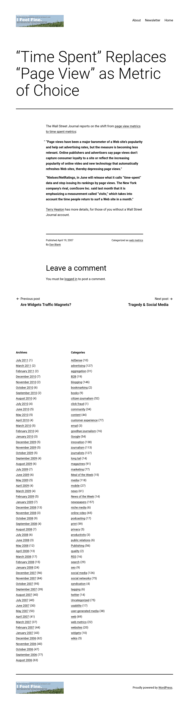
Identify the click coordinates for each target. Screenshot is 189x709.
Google (75, 436)
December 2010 (26, 376)
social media (79, 573)
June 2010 (22, 409)
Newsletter (152, 20)
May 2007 (22, 611)
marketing (77, 469)
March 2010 (23, 425)
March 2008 (23, 556)
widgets (76, 633)
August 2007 (24, 594)
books (75, 393)
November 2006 (26, 644)
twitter (75, 594)
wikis (74, 638)
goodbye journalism (83, 431)
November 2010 (26, 382)
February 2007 (25, 627)
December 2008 (26, 507)
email (74, 425)
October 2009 (24, 453)
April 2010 (22, 420)
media (75, 480)
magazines (78, 463)
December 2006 (26, 638)
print (74, 523)
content (76, 414)
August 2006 (24, 660)
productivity (78, 534)
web (73, 616)
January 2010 (24, 436)
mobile (75, 485)
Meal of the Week (82, 474)
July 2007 (22, 600)
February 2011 (25, 371)
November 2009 (26, 447)
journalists (77, 453)
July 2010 (22, 403)
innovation (77, 442)
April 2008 (22, 551)
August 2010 (24, 398)
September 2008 (26, 523)
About (136, 20)
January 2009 (24, 502)
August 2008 (24, 529)
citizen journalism (82, 398)
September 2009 (26, 458)
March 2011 (23, 365)
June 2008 (22, 540)
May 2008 (22, 545)
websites (76, 627)
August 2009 (24, 463)
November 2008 (26, 513)
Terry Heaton (55, 209)
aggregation (78, 371)
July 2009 (22, 469)
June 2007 (22, 605)
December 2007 (26, 573)
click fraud (77, 403)
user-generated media (85, 611)
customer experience (84, 420)
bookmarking (79, 387)
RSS (73, 556)
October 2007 (24, 583)
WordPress (165, 687)
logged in (70, 279)
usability (76, 605)
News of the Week (82, 496)
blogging (76, 382)
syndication (78, 583)
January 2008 (24, 567)
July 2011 (22, 360)
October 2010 (24, 387)
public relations (80, 540)
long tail (76, 458)
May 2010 (22, 414)
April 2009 (22, 485)
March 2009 (23, 491)
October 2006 (24, 649)
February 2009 (25, 496)
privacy (75, 529)
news (74, 491)
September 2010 (26, 393)
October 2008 (24, 518)
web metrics (136, 240)
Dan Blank (55, 244)
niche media (78, 507)
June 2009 (22, 474)
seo (73, 567)
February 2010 (25, 431)
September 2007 (26, 589)
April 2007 (22, 616)
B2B (73, 376)
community (78, 409)
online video (78, 513)
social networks (81, 578)
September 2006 (26, 654)
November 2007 (26, 578)
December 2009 (26, 442)
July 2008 (22, 534)
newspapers (78, 502)
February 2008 (25, 562)
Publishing (77, 545)
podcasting (78, 518)
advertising (78, 365)
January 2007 (24, 633)
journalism (77, 447)
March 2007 (23, 622)
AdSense (76, 360)
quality (75, 551)
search (75, 562)
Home (168, 20)
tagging (76, 589)
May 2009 (22, 480)
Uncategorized (80, 600)
